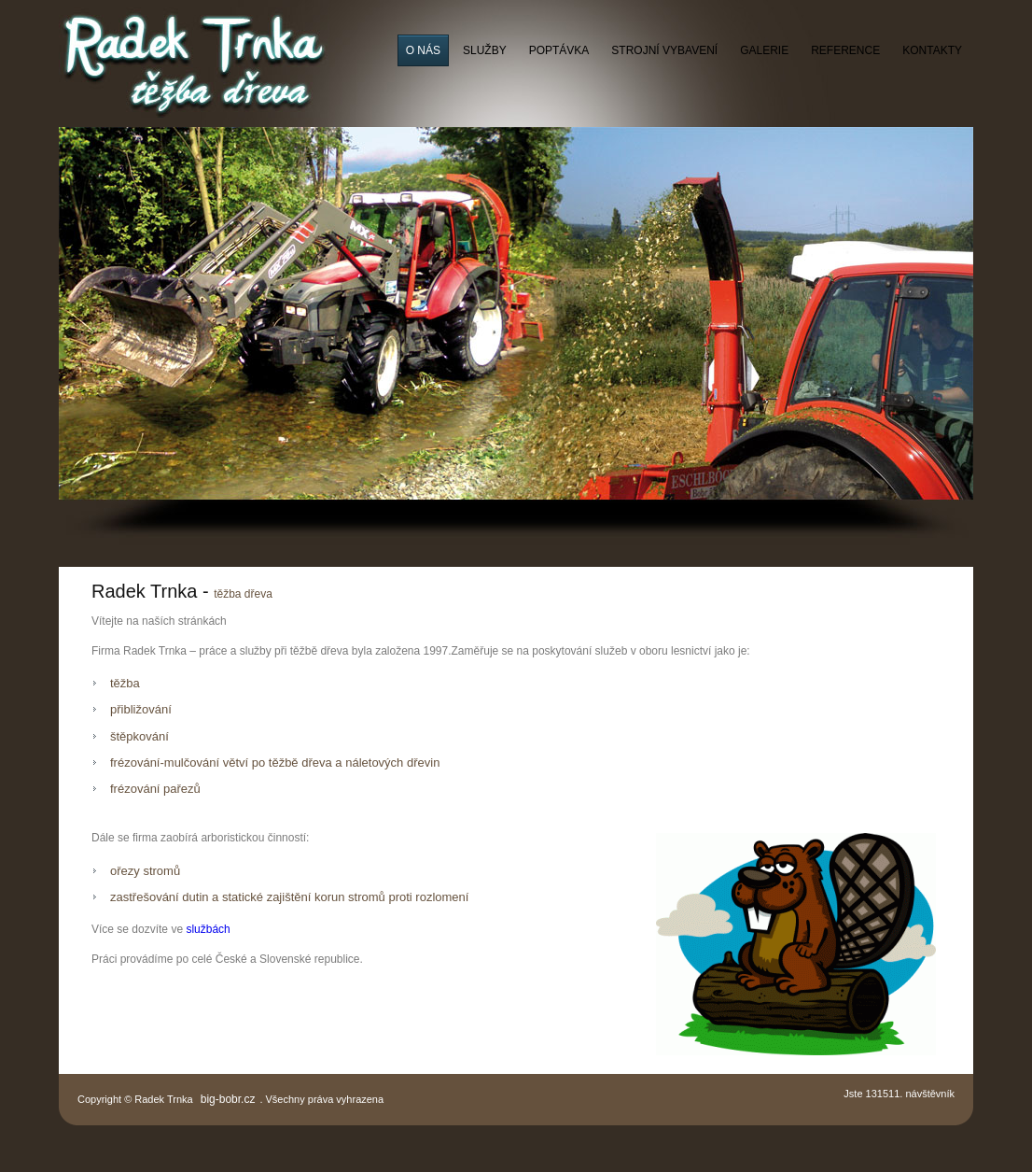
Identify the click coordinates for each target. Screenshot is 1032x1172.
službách (208, 929)
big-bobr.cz (228, 1099)
